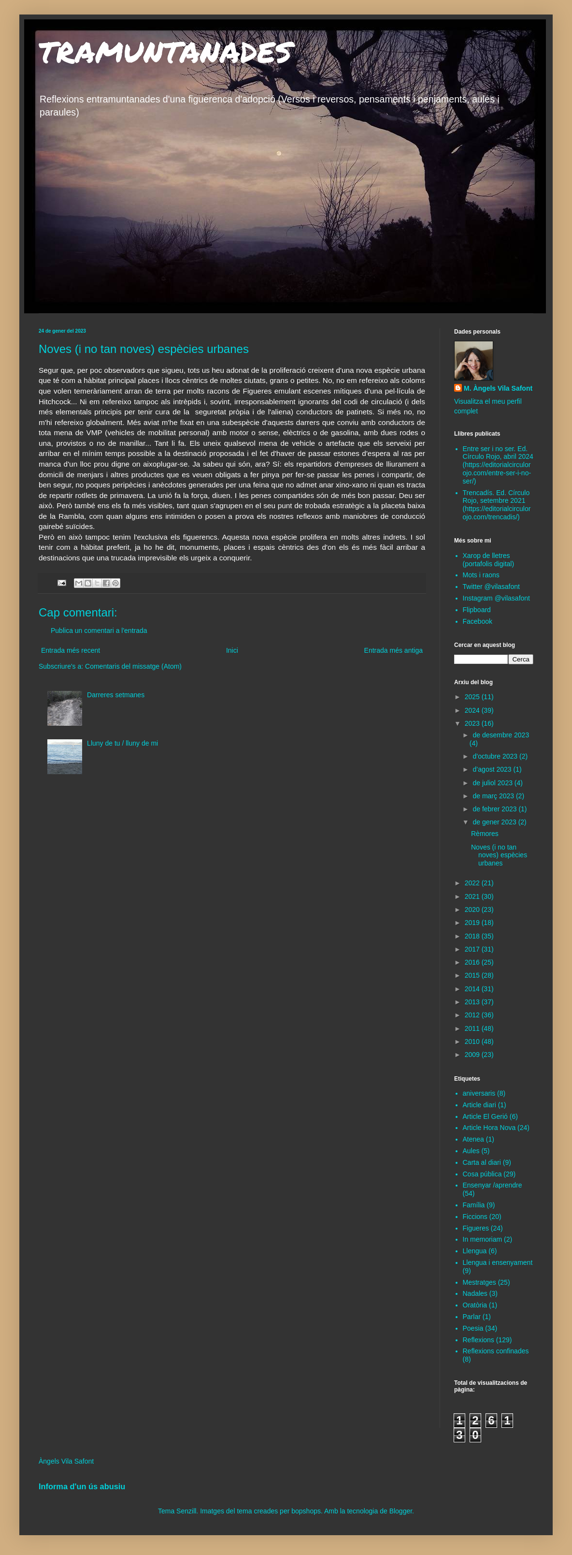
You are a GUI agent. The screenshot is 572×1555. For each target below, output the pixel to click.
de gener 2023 (495, 822)
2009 (473, 1054)
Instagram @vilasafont (496, 598)
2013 (473, 1002)
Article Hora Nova (489, 1127)
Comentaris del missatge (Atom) (133, 666)
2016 (473, 962)
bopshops (306, 1511)
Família (474, 1205)
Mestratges (479, 1282)
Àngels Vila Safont (66, 1461)
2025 (473, 697)
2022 (473, 883)
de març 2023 (494, 796)
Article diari (479, 1105)
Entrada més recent (70, 650)
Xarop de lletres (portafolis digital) (489, 560)
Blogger (400, 1511)
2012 (473, 1015)
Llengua (475, 1251)
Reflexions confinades (496, 1351)
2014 (473, 989)
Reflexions (478, 1340)
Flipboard (477, 610)
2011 (473, 1028)
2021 (473, 896)
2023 (473, 723)
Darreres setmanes (115, 695)
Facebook (477, 621)
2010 (473, 1041)
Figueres (476, 1228)
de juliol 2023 (493, 783)
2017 (473, 949)
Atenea (473, 1139)
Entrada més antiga (393, 650)
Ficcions (475, 1216)
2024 (473, 710)
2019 (473, 922)
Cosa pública (482, 1174)
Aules (471, 1151)
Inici (232, 650)
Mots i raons (481, 575)
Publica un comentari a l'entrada (99, 630)
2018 (473, 936)
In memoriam (482, 1239)
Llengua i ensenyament (498, 1262)
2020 (473, 909)
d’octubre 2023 (495, 756)
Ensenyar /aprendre (492, 1185)
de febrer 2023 (495, 809)
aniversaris (479, 1093)
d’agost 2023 (492, 769)
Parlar (472, 1316)
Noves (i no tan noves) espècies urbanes (499, 855)
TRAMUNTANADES (165, 51)
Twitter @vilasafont (491, 586)
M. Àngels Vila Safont (498, 388)
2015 (473, 975)
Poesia (473, 1328)
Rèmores (485, 833)
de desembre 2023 (500, 735)
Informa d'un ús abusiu (82, 1486)
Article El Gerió (485, 1116)
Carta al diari (482, 1162)
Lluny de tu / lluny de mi (122, 743)
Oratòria (475, 1305)
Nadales (475, 1293)
